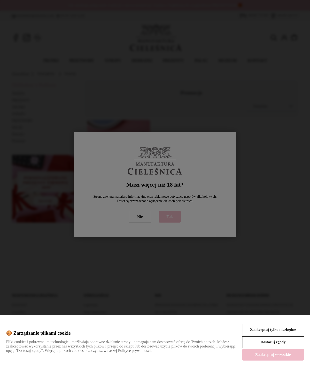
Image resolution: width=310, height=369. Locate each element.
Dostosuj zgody (273, 342)
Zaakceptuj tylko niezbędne (273, 329)
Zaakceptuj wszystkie (273, 355)
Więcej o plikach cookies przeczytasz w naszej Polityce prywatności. (98, 350)
